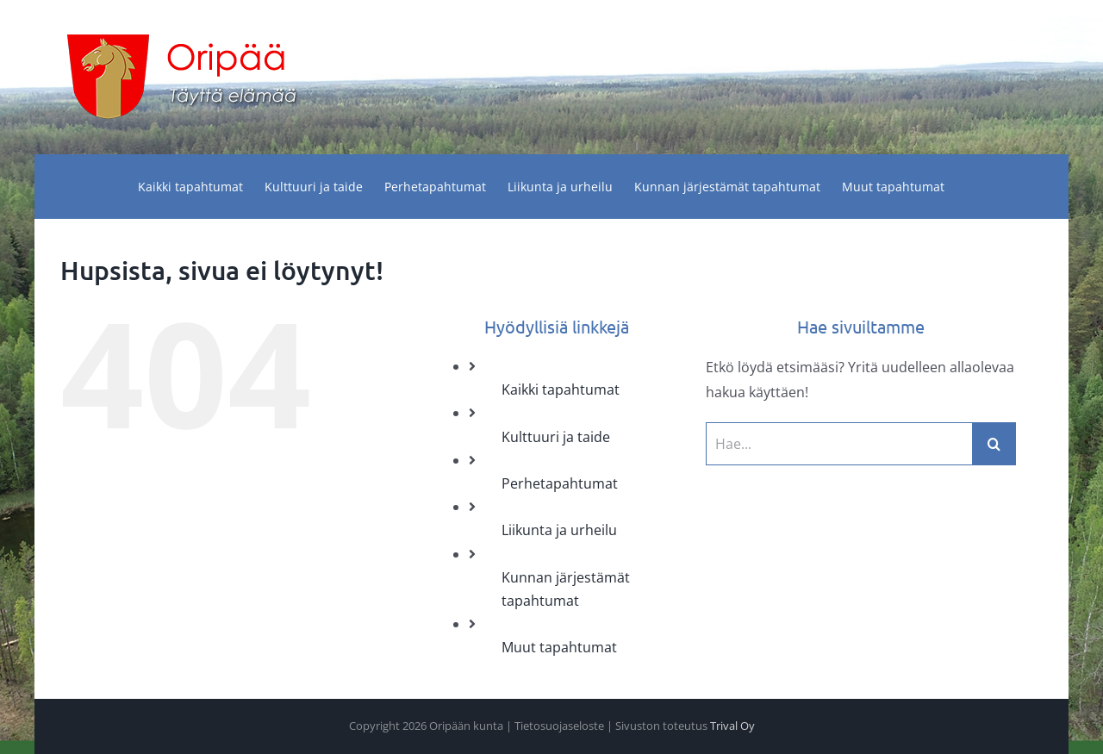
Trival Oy (732, 725)
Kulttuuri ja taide (556, 436)
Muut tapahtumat (559, 647)
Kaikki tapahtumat (561, 389)
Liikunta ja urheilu (559, 529)
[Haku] (994, 443)
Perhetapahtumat (560, 483)
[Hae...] (839, 443)
